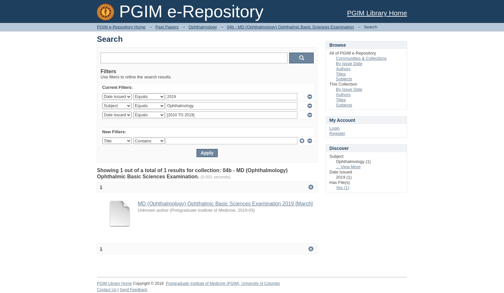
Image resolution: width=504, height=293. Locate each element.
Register (337, 133)
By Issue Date (349, 63)
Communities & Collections (361, 58)
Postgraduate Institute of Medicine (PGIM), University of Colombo (223, 283)
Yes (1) (342, 187)
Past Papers (167, 26)
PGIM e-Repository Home (121, 26)
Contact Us (107, 289)
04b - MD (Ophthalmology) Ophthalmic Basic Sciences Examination (290, 26)
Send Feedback (134, 289)
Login (334, 128)
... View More (348, 166)
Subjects (344, 78)
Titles (341, 74)
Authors (343, 68)
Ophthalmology (202, 26)
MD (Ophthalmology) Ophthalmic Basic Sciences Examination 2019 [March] (225, 203)
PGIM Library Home (377, 13)
